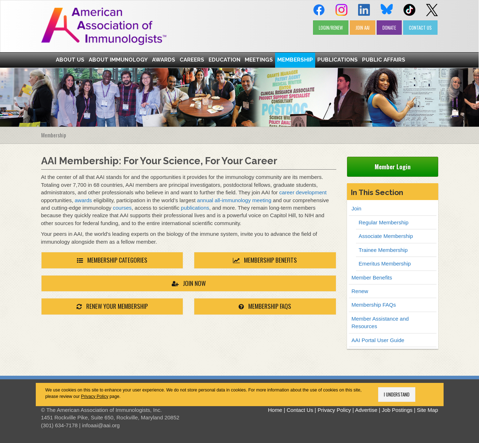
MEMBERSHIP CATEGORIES (112, 259)
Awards (163, 60)
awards (83, 200)
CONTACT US (420, 27)
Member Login (393, 166)
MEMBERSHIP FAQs (265, 306)
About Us (70, 60)
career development (303, 192)
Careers (192, 60)
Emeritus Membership (385, 264)
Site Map (427, 410)
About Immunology (118, 60)
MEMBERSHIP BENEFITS (265, 259)
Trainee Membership (383, 250)
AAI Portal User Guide (378, 340)
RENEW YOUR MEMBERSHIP (112, 306)
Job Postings (397, 410)
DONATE (389, 27)
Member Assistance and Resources (380, 322)
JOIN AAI (363, 27)
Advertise (366, 410)
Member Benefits (372, 277)
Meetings (259, 60)
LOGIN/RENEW (331, 27)
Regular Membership (384, 222)
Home (275, 410)
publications (195, 208)
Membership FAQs (374, 305)
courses (122, 208)
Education (224, 60)
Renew (360, 291)
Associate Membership (386, 236)
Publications (337, 60)
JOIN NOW (189, 283)
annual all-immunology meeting (234, 200)
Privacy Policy (94, 396)
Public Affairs (383, 60)
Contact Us (300, 410)
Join (357, 208)
